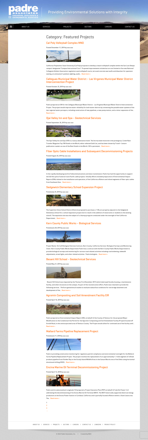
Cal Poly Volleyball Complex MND (65, 42)
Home (11, 26)
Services (46, 27)
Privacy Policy (109, 424)
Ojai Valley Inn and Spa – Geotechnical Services (73, 118)
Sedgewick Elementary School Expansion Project (74, 187)
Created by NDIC (86, 434)
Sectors (87, 27)
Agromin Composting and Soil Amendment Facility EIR (77, 295)
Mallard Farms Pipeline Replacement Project (72, 331)
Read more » (86, 74)
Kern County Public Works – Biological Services (73, 223)
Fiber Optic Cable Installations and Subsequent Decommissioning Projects (89, 151)
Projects (67, 27)
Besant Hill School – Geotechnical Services (71, 259)
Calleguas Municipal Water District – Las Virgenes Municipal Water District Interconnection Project (89, 80)
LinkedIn (97, 424)
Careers (108, 27)
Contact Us (129, 27)
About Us (25, 27)
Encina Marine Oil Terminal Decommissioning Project (77, 367)
